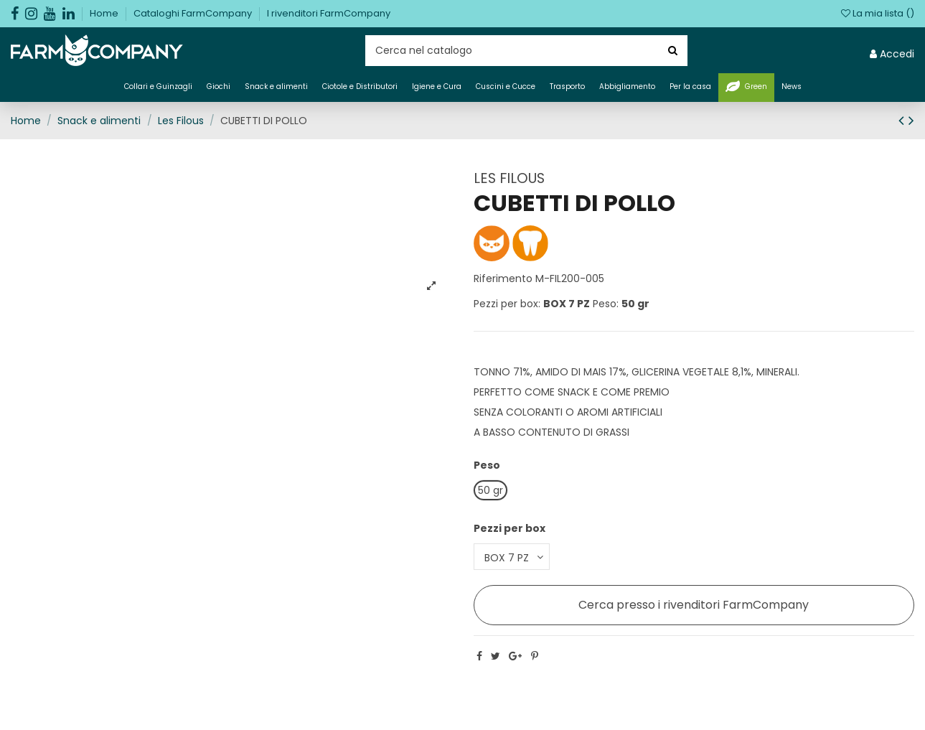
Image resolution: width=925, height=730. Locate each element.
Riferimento (503, 278)
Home (105, 13)
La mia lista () (877, 13)
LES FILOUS (509, 178)
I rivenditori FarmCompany (328, 13)
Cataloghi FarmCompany (193, 13)
